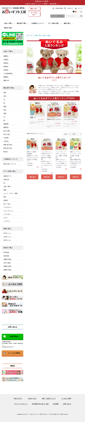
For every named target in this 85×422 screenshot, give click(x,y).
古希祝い (6, 59)
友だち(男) (6, 131)
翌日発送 (6, 256)
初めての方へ (18, 398)
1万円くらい (7, 237)
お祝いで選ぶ (8, 23)
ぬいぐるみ (6, 204)
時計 (4, 197)
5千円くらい (7, 233)
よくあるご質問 (66, 398)
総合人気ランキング (9, 164)
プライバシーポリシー (21, 404)
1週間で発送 (7, 259)
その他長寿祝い (8, 73)
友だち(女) (6, 134)
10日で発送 (7, 263)
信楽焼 (5, 200)
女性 (4, 96)
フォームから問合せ (14, 353)
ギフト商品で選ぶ (53, 23)
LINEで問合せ (14, 336)
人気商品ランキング (37, 23)
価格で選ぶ (67, 23)
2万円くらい (7, 240)
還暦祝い (6, 56)
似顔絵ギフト (7, 176)
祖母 (4, 113)
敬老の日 (6, 80)
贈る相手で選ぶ (22, 23)
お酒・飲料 (6, 186)
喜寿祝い (6, 63)
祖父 (4, 110)
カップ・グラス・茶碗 (10, 193)
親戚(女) (6, 127)
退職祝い (6, 77)
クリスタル (6, 214)
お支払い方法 (32, 398)
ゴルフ (5, 217)
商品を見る (33, 177)
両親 (4, 106)
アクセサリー (7, 207)
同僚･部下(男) (7, 144)
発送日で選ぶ (8, 28)
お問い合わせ (67, 404)
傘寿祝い (6, 66)
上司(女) (6, 141)
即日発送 (6, 252)
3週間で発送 (7, 270)
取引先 (5, 151)
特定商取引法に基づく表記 (40, 404)
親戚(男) (6, 124)
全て (28, 35)
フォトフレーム (8, 211)
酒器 (4, 190)
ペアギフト (6, 221)
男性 (4, 92)
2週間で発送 (7, 266)
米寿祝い (6, 70)
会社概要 (56, 404)
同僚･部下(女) (7, 148)
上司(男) (6, 138)
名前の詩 (6, 179)
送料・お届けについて (49, 398)
